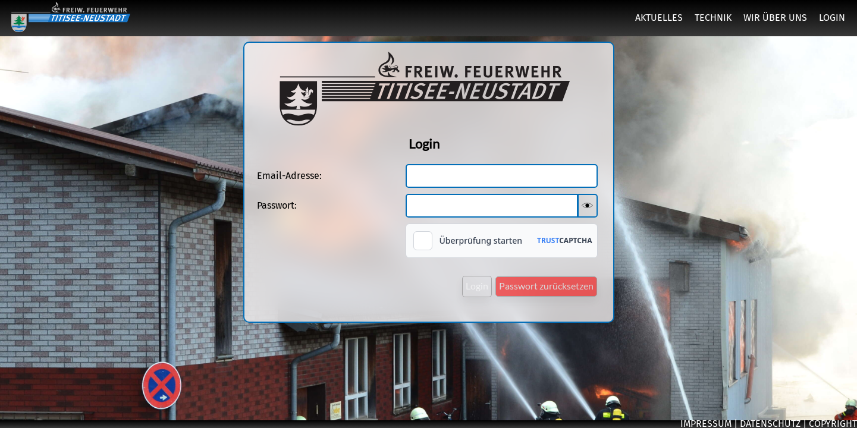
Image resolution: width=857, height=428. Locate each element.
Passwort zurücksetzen (546, 285)
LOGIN (832, 17)
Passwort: (277, 205)
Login (477, 285)
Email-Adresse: (289, 175)
